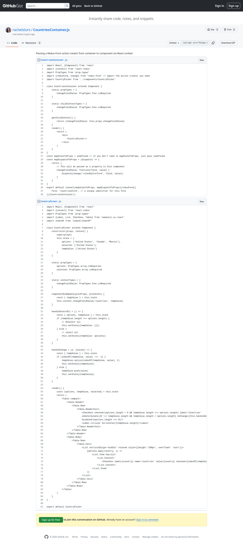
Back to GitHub (93, 5)
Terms (75, 536)
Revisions (31, 43)
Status (104, 536)
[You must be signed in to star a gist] (213, 29)
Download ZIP (228, 42)
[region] (121, 130)
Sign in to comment (147, 519)
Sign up (234, 6)
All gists (77, 5)
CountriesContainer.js (51, 29)
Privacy (84, 536)
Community (116, 536)
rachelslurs (21, 29)
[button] (213, 42)
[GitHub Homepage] (46, 537)
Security (94, 536)
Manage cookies (150, 536)
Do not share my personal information (180, 536)
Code (12, 42)
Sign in (219, 6)
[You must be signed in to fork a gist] (229, 29)
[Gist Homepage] (13, 6)
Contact (135, 536)
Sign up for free (51, 519)
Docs (126, 536)
